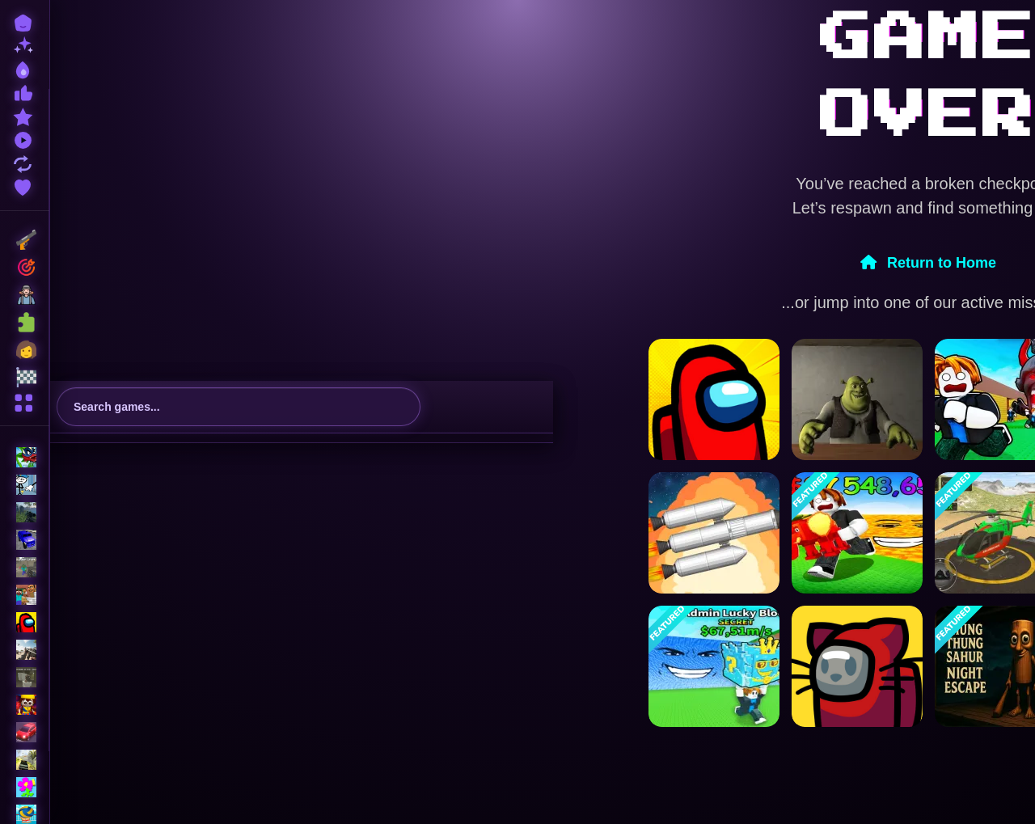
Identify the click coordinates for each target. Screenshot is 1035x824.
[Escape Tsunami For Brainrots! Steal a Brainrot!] (713, 666)
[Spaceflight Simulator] (713, 533)
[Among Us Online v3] (857, 666)
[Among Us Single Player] (713, 399)
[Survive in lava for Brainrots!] (857, 533)
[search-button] (401, 407)
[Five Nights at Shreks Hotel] (857, 399)
